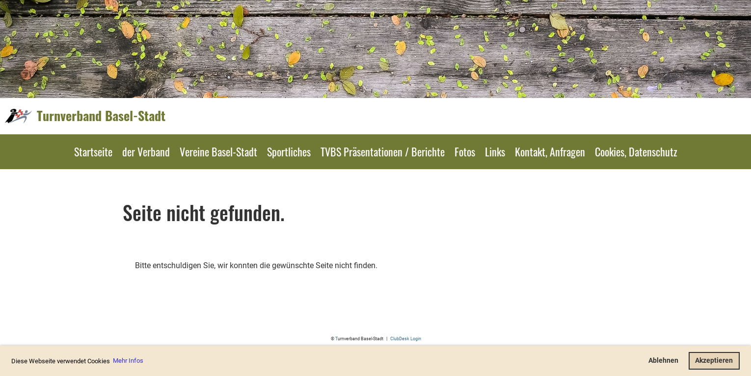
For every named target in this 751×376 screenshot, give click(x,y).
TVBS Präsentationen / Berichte (383, 151)
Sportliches (289, 151)
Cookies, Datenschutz (636, 151)
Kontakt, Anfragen (550, 151)
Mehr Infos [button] (128, 360)
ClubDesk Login (405, 338)
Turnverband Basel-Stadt (101, 116)
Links (495, 151)
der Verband (146, 151)
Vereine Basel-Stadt (218, 151)
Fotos (465, 151)
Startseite (93, 151)
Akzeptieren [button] (714, 360)
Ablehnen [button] (663, 360)
